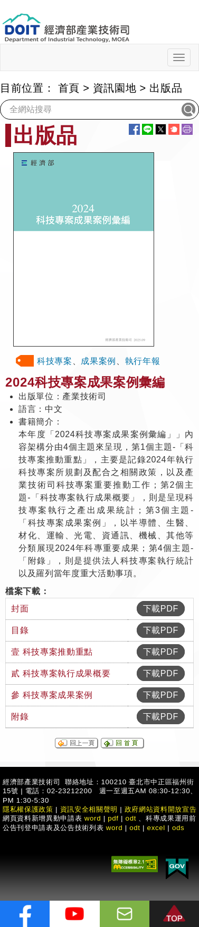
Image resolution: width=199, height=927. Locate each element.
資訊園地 (115, 88)
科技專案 (54, 361)
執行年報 (142, 361)
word (114, 828)
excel (156, 828)
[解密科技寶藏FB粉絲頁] (25, 914)
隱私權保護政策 (28, 809)
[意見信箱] (124, 914)
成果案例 (98, 361)
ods (178, 828)
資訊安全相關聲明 (89, 809)
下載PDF (160, 608)
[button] (174, 914)
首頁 (69, 88)
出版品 (165, 88)
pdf (113, 818)
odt (131, 818)
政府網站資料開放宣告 (161, 809)
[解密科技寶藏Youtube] (74, 914)
